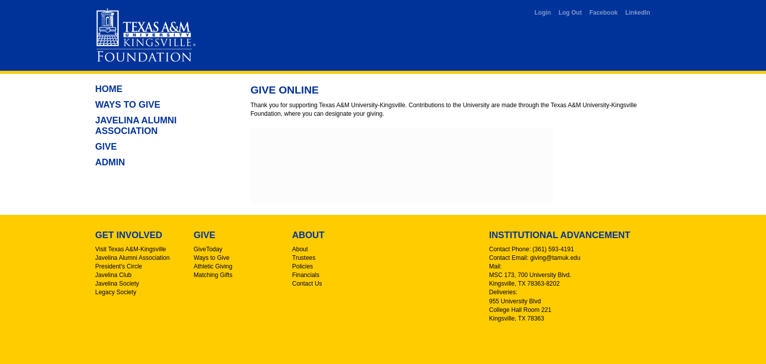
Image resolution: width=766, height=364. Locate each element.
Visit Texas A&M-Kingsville (130, 249)
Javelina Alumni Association (136, 125)
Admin (110, 162)
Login (543, 12)
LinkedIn (637, 12)
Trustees (304, 257)
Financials (306, 275)
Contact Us (307, 283)
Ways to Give (128, 105)
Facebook (603, 12)
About (300, 249)
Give (106, 147)
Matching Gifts (213, 275)
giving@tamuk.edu (555, 257)
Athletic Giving (213, 266)
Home (109, 89)
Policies (302, 266)
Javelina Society (117, 283)
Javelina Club (113, 275)
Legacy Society (115, 292)
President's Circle (118, 266)
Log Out (570, 12)
